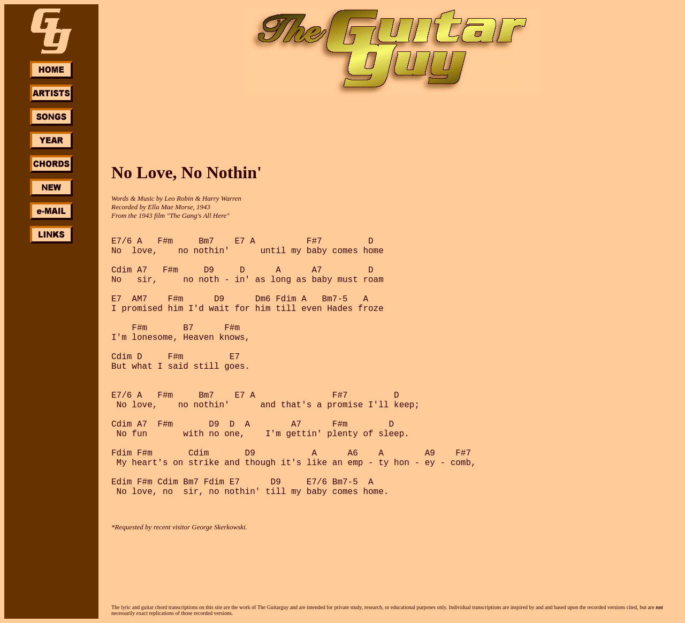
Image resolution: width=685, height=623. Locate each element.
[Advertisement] (51, 405)
